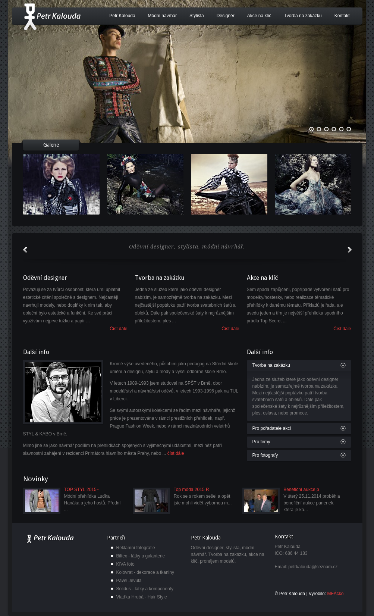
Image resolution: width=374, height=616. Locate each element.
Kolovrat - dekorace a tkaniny (145, 572)
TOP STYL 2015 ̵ (81, 489)
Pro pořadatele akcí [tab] (271, 428)
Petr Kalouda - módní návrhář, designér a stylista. (52, 16)
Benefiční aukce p (301, 489)
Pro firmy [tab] (261, 441)
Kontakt (342, 15)
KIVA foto (125, 564)
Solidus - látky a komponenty (144, 588)
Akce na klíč (259, 15)
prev (25, 250)
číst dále (175, 453)
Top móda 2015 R (191, 489)
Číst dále (118, 328)
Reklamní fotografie (135, 547)
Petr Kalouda (122, 15)
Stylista (196, 15)
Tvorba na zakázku (302, 15)
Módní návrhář (162, 15)
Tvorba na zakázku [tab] (271, 365)
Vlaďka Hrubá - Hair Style (141, 597)
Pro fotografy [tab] (265, 455)
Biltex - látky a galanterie (140, 556)
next (350, 250)
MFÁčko (335, 593)
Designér (226, 15)
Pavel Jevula (129, 580)
